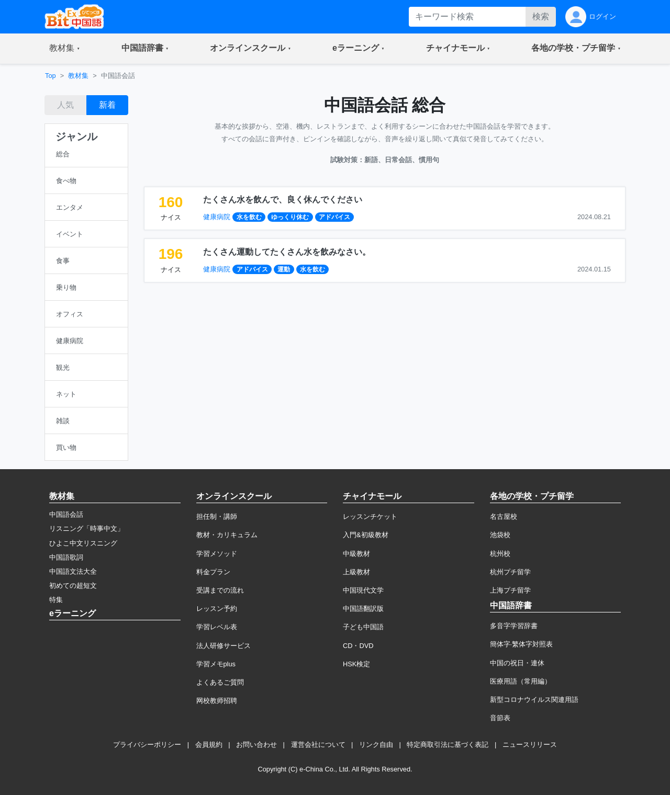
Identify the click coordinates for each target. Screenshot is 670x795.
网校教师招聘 (216, 701)
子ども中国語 (363, 627)
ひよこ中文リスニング (83, 543)
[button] (65, 48)
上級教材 (356, 572)
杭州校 (500, 554)
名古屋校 (503, 516)
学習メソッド (216, 554)
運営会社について (318, 744)
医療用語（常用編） (520, 681)
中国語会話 (66, 514)
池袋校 (500, 535)
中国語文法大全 (73, 571)
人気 (65, 104)
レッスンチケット (370, 516)
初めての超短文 (73, 585)
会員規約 (208, 744)
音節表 (500, 718)
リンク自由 (376, 744)
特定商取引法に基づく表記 (447, 744)
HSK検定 (356, 664)
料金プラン (213, 572)
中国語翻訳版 (363, 608)
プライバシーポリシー (147, 744)
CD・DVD (358, 646)
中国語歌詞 (66, 557)
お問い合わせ (256, 744)
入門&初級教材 (365, 535)
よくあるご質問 (220, 682)
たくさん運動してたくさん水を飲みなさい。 (287, 251)
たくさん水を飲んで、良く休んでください (282, 199)
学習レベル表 (216, 627)
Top (50, 76)
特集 (56, 600)
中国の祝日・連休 (517, 663)
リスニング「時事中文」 (86, 528)
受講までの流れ (220, 590)
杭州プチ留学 (510, 572)
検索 (540, 16)
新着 (107, 104)
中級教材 (356, 554)
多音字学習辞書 (514, 626)
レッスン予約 (216, 608)
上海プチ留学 (510, 590)
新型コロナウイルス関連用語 (534, 699)
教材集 (78, 76)
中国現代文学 (363, 590)
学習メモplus (216, 664)
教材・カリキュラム (227, 535)
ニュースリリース (529, 744)
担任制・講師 (216, 516)
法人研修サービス (223, 646)
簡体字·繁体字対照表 (521, 644)
